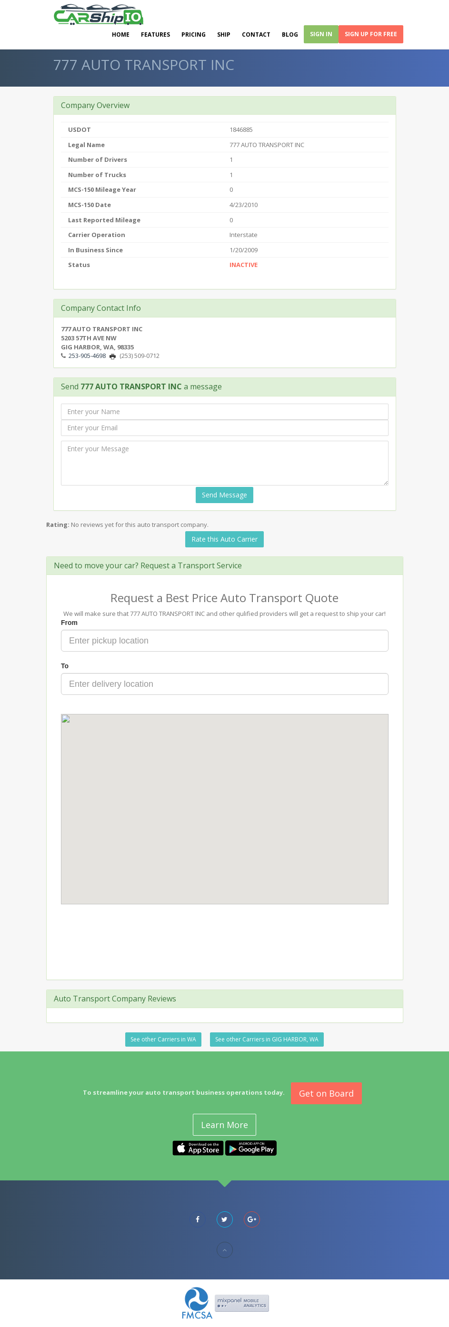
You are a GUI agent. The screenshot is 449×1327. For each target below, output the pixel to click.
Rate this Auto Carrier (224, 539)
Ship (223, 34)
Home (121, 34)
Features (155, 34)
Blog (290, 34)
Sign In (321, 34)
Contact (256, 34)
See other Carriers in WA (163, 1039)
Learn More (224, 1124)
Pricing (193, 34)
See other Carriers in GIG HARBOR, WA (267, 1039)
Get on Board (326, 1093)
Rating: (58, 524)
